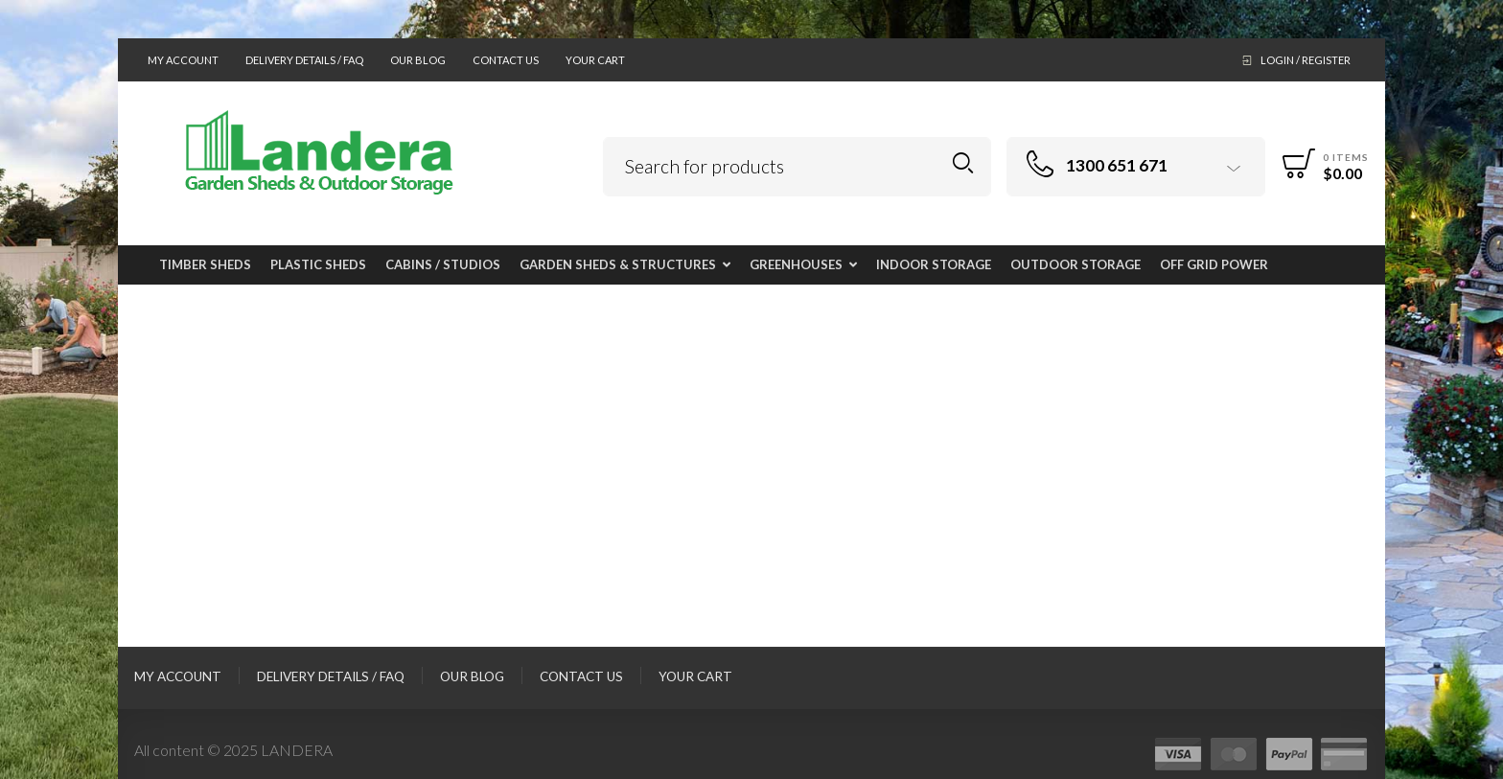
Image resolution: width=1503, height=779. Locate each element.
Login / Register (1305, 60)
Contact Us (506, 60)
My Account (183, 60)
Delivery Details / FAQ (304, 60)
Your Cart (595, 60)
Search (962, 163)
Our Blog (418, 60)
